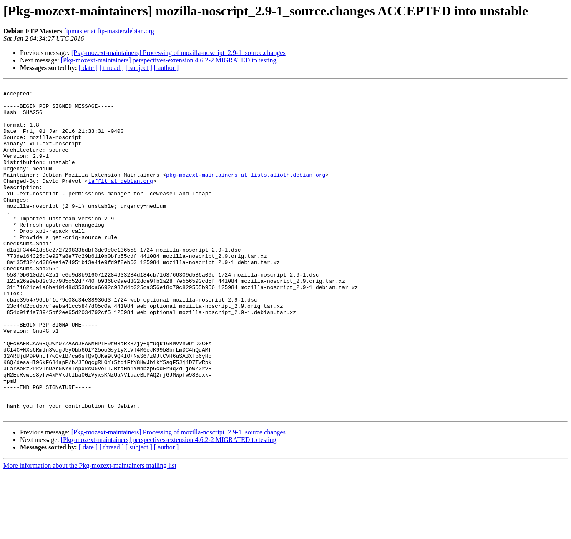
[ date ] (88, 67)
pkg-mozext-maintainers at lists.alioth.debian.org (245, 193)
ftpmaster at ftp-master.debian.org (109, 31)
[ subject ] (139, 67)
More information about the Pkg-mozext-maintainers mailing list (89, 531)
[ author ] (166, 67)
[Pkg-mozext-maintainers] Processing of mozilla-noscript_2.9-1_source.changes (178, 52)
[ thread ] (111, 67)
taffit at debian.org (120, 201)
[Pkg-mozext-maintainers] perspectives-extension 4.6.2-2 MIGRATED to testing (169, 60)
